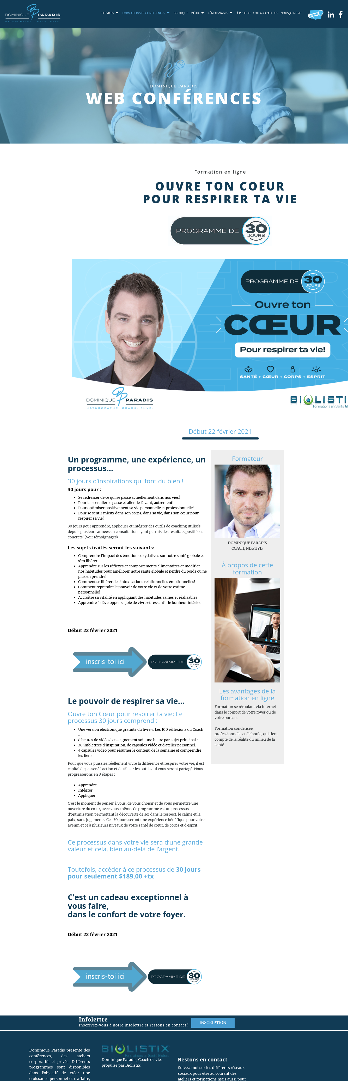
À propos (243, 13)
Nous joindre (291, 13)
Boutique (181, 13)
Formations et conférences (144, 13)
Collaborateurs (265, 13)
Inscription (213, 1022)
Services (107, 13)
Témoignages (218, 13)
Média (195, 13)
